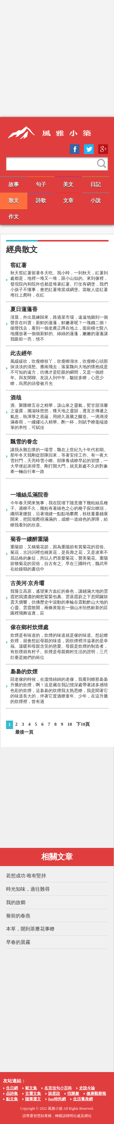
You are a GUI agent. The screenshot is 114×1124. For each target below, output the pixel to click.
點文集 (12, 1099)
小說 (95, 201)
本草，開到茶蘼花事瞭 (30, 928)
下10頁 (83, 724)
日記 (95, 184)
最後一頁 (24, 732)
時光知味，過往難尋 (28, 889)
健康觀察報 (96, 1093)
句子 (41, 184)
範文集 (31, 1088)
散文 (13, 201)
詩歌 (41, 201)
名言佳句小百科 (58, 1088)
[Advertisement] (57, 58)
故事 (13, 184)
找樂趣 (73, 1093)
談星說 (54, 1093)
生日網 (12, 1088)
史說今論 (87, 1088)
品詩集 (12, 1093)
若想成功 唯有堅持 (26, 875)
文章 (68, 201)
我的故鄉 (15, 902)
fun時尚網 (57, 1099)
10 (69, 724)
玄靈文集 (33, 1093)
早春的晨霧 (18, 942)
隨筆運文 (33, 1099)
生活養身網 (83, 1099)
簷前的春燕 (18, 915)
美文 (68, 184)
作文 (13, 217)
